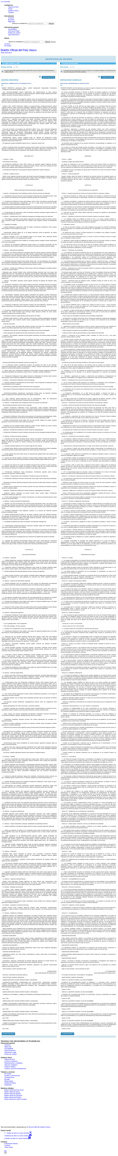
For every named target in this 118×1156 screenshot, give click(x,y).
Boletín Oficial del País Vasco (18, 50)
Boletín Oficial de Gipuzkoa (13, 1095)
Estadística (8, 1085)
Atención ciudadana (10, 1065)
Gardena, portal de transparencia (15, 1068)
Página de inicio (13, 7)
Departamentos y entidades (13, 1063)
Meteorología (8, 1081)
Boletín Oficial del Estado (12, 1097)
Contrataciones (9, 1077)
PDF (17, 67)
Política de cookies (14, 33)
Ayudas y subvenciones (12, 1075)
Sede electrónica (6, 52)
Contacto (11, 18)
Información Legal (10, 1052)
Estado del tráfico (10, 1083)
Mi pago (7, 1079)
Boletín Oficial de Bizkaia (12, 1093)
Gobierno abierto (9, 1067)
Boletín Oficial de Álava (12, 1092)
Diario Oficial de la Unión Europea (15, 1099)
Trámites (11, 12)
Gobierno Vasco (13, 10)
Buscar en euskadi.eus (19, 23)
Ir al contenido (5, 1)
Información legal (13, 31)
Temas (10, 9)
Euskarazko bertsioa (11, 1143)
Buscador (11, 20)
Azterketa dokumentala (48, 77)
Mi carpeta (7, 46)
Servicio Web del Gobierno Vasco (40, 1127)
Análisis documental (107, 77)
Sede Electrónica (13, 34)
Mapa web (11, 21)
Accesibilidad (12, 29)
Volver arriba (8, 1147)
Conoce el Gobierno (11, 1061)
